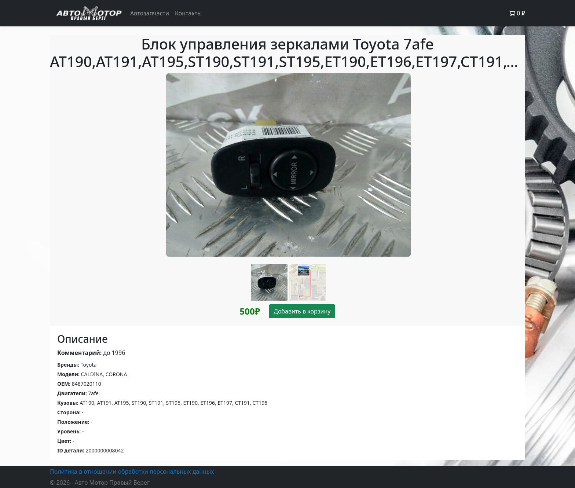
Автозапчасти (149, 13)
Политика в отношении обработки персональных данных (132, 471)
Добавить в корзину (302, 311)
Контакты (188, 13)
